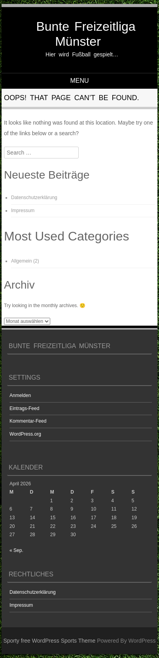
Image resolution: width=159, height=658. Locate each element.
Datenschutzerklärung (34, 197)
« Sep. (16, 550)
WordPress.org (25, 434)
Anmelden (20, 395)
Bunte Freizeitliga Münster (85, 33)
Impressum (22, 210)
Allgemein (21, 261)
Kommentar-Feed (27, 421)
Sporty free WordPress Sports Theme (49, 640)
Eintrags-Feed (24, 408)
